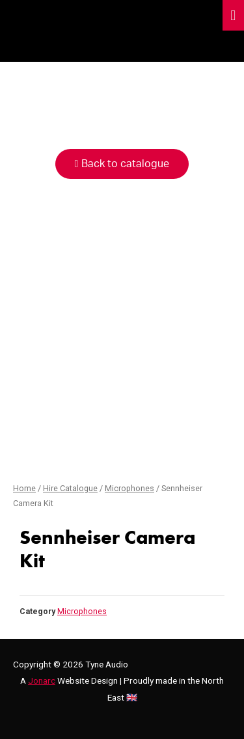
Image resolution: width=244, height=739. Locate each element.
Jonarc (41, 680)
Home (24, 488)
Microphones (129, 488)
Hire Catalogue (70, 488)
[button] (122, 164)
